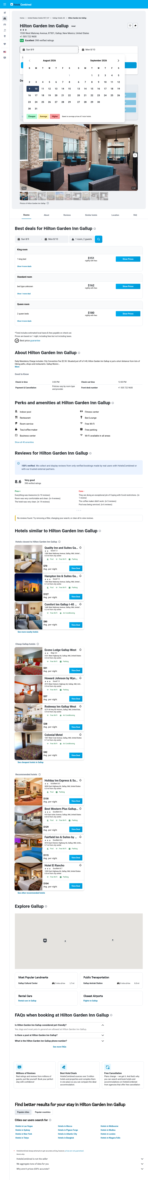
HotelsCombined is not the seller (80, 1159)
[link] (28, 632)
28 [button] (63, 102)
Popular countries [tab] (42, 1112)
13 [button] (56, 88)
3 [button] (36, 82)
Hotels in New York (23, 1134)
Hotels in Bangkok (66, 1138)
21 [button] (63, 95)
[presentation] (48, 203)
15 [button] (69, 88)
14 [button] (63, 88)
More (17, 367)
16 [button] (29, 95)
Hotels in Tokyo (22, 1138)
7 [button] (62, 82)
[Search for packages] (4, 30)
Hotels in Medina (108, 1130)
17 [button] (36, 95)
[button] (5, 4)
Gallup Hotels (57, 18)
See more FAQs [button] (59, 1047)
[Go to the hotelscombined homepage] (21, 4)
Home (22, 18)
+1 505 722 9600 (28, 36)
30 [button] (29, 108)
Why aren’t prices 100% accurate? (80, 1169)
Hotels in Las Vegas (24, 1126)
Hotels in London (108, 1134)
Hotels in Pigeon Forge (68, 1130)
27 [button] (56, 102)
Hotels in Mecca (65, 1126)
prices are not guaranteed (74, 1151)
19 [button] (49, 95)
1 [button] (69, 75)
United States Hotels (35, 18)
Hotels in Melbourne (109, 1126)
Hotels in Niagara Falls (110, 1138)
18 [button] (43, 95)
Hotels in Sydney (22, 1130)
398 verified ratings (44, 40)
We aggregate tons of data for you (80, 1164)
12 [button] (49, 88)
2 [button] (29, 82)
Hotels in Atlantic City (67, 1134)
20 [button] (56, 95)
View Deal (76, 568)
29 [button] (69, 102)
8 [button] (69, 82)
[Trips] (4, 44)
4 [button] (42, 82)
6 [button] (56, 82)
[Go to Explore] (4, 36)
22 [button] (69, 95)
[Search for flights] (4, 13)
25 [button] (43, 102)
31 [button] (36, 108)
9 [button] (29, 88)
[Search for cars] (4, 24)
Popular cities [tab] (23, 1112)
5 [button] (49, 82)
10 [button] (36, 88)
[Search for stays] (4, 18)
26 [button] (49, 102)
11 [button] (43, 88)
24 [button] (36, 102)
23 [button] (29, 102)
